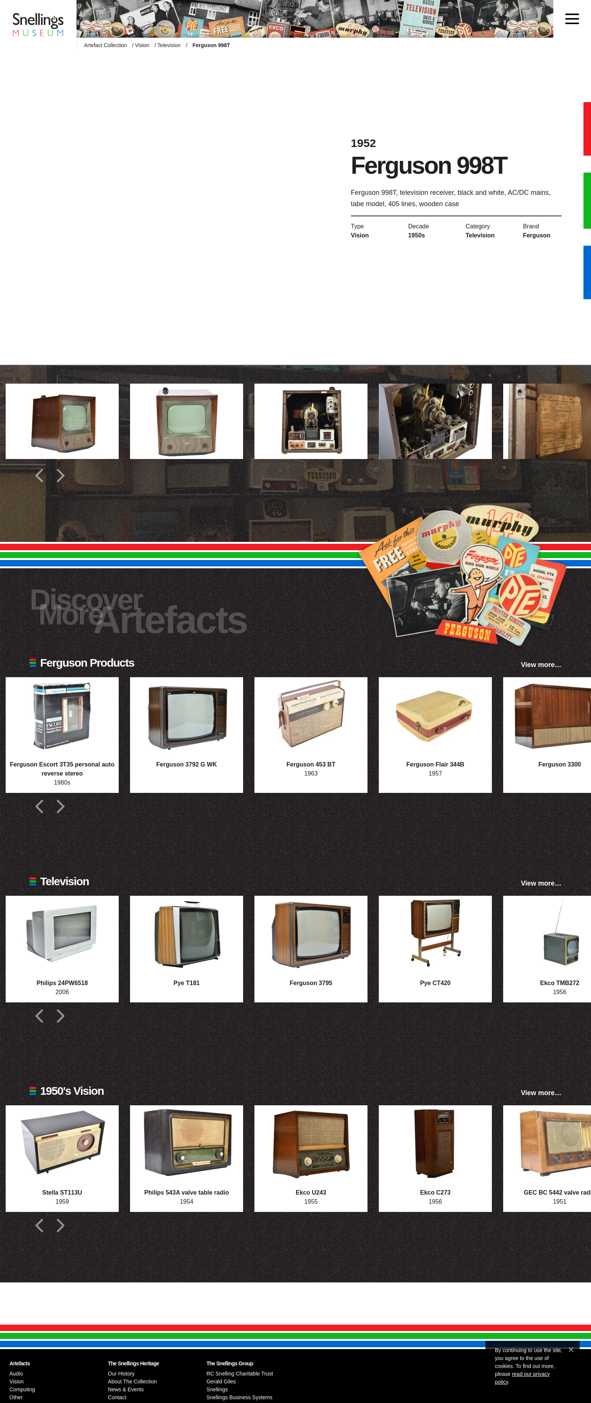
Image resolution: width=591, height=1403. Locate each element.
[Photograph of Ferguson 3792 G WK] (186, 715)
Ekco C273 (435, 1192)
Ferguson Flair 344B (435, 764)
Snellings (217, 1389)
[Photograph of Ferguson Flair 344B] (435, 715)
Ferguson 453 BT (310, 764)
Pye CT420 (435, 983)
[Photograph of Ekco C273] (435, 1143)
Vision (142, 45)
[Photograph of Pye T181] (186, 933)
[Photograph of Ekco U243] (310, 1143)
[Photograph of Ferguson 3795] (310, 933)
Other (16, 1397)
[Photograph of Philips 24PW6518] (62, 933)
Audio (16, 1374)
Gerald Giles (221, 1382)
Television (169, 45)
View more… (541, 665)
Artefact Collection (105, 45)
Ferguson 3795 (311, 983)
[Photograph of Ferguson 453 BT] (310, 715)
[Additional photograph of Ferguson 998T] (62, 421)
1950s (416, 235)
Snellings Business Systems (240, 1397)
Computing (22, 1389)
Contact (117, 1397)
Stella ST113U (62, 1192)
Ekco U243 (311, 1192)
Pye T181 (186, 983)
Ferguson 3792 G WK (186, 764)
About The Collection (132, 1382)
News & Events (126, 1389)
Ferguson (536, 235)
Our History (121, 1374)
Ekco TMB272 (559, 983)
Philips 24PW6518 (62, 983)
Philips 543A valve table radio (186, 1192)
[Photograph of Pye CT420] (435, 933)
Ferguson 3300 (560, 764)
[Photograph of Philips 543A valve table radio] (186, 1143)
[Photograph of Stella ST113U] (62, 1143)
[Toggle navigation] (572, 19)
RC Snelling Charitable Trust (240, 1374)
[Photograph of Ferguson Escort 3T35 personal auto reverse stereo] (62, 715)
